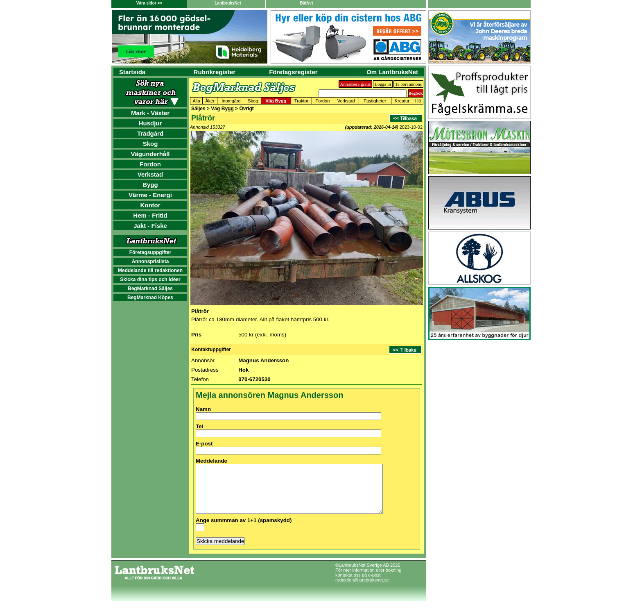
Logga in (383, 84)
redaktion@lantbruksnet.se (362, 589)
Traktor (301, 100)
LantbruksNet (228, 3)
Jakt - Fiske (150, 225)
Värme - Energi (150, 194)
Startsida (132, 71)
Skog (150, 143)
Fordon (150, 164)
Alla (196, 100)
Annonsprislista (150, 261)
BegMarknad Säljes (150, 288)
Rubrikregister (215, 71)
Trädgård (150, 133)
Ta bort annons (408, 84)
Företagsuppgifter (150, 252)
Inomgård (231, 100)
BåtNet (306, 3)
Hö (418, 100)
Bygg (150, 184)
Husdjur (150, 123)
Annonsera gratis (355, 84)
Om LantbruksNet (392, 71)
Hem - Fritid (150, 215)
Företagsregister (293, 71)
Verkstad (150, 174)
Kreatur (402, 100)
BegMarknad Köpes (150, 297)
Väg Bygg (275, 100)
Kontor (150, 205)
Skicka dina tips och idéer (150, 279)
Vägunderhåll (150, 153)
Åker (210, 100)
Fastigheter (375, 100)
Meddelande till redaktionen (150, 270)
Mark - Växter (150, 112)
